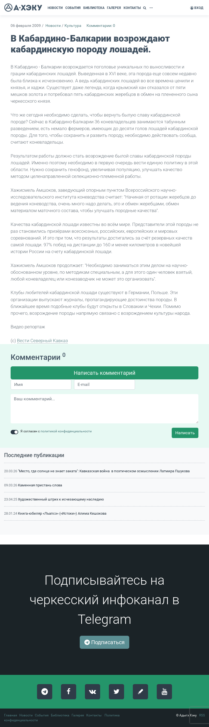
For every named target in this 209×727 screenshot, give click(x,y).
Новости (53, 25)
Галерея (78, 715)
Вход (196, 8)
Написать (185, 432)
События (42, 715)
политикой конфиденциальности (66, 431)
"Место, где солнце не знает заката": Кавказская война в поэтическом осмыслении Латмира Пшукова (104, 471)
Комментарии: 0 (101, 25)
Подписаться (104, 642)
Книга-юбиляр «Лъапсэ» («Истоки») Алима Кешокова (62, 513)
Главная (10, 715)
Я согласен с (56, 431)
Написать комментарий (105, 373)
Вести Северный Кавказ (42, 340)
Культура (72, 25)
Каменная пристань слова (40, 485)
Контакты (94, 715)
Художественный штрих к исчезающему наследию (61, 499)
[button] (145, 7)
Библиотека (60, 715)
